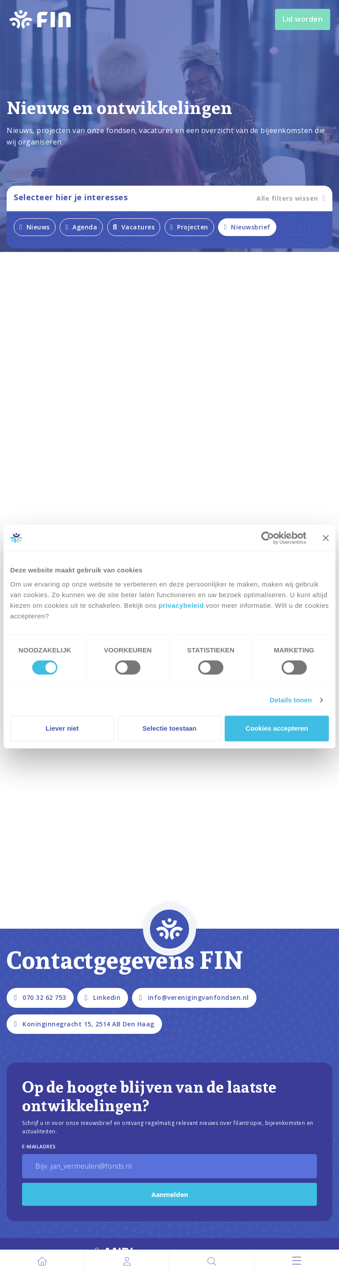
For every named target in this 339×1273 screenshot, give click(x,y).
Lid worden (302, 19)
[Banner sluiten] (326, 538)
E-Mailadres (39, 1146)
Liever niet (62, 728)
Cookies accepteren (276, 728)
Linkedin (103, 997)
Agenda (81, 227)
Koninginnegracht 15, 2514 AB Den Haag (84, 1024)
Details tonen (291, 700)
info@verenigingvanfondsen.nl (194, 997)
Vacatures (133, 227)
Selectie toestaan (170, 728)
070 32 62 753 (40, 997)
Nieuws (34, 227)
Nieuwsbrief (247, 227)
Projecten (189, 227)
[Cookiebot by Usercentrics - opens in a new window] (267, 538)
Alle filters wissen (290, 198)
